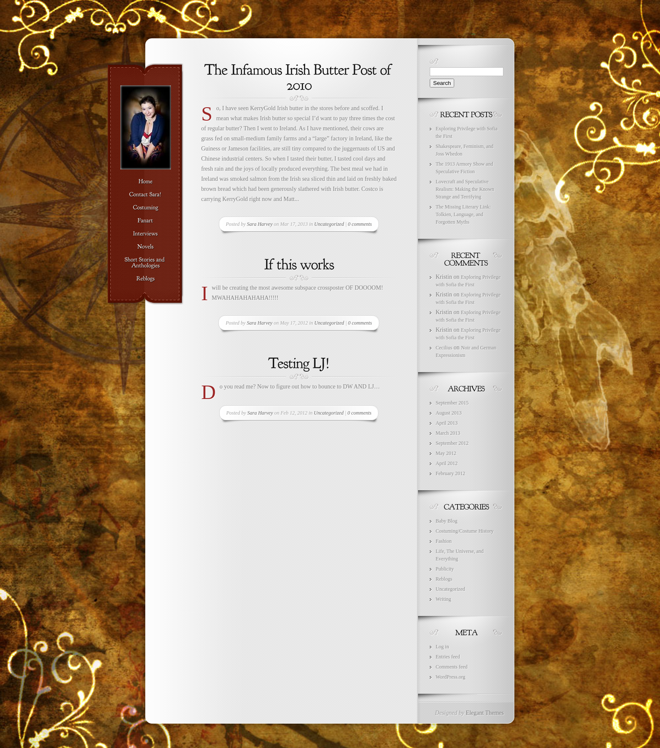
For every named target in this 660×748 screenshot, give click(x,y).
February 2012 (450, 473)
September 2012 (452, 443)
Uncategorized (329, 224)
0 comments (360, 224)
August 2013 (449, 413)
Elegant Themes (485, 713)
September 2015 (452, 403)
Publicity (445, 569)
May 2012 (446, 453)
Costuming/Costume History (465, 531)
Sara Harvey (260, 224)
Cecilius (444, 348)
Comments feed (452, 667)
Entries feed (448, 657)
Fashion (444, 541)
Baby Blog (447, 521)
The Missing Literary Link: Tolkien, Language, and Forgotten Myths (463, 214)
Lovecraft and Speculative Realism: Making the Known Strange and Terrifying (465, 189)
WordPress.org (450, 677)
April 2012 (447, 463)
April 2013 (447, 423)
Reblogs (444, 579)
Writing (443, 599)
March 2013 (448, 433)
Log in (442, 647)
